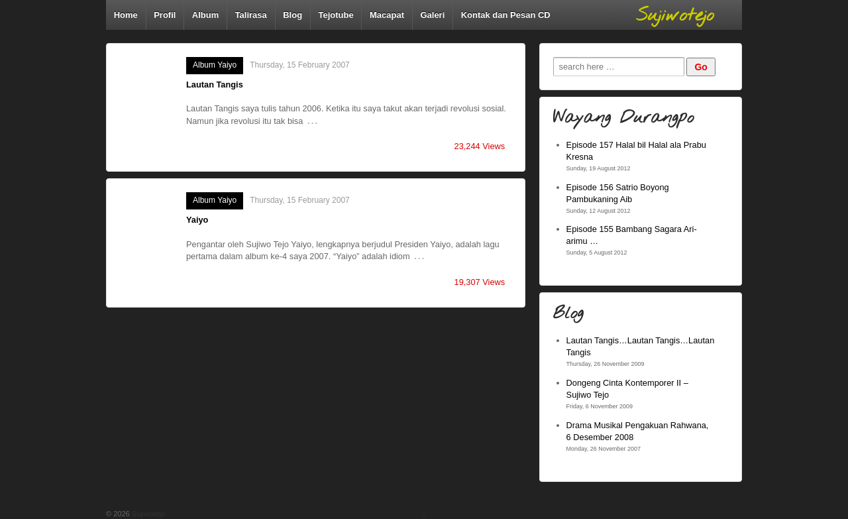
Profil (165, 15)
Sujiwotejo (147, 514)
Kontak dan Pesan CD (506, 15)
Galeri (432, 15)
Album (205, 15)
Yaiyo (197, 220)
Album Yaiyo (215, 65)
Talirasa (251, 15)
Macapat (387, 15)
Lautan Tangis (214, 84)
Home (126, 15)
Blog (292, 15)
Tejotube (335, 15)
